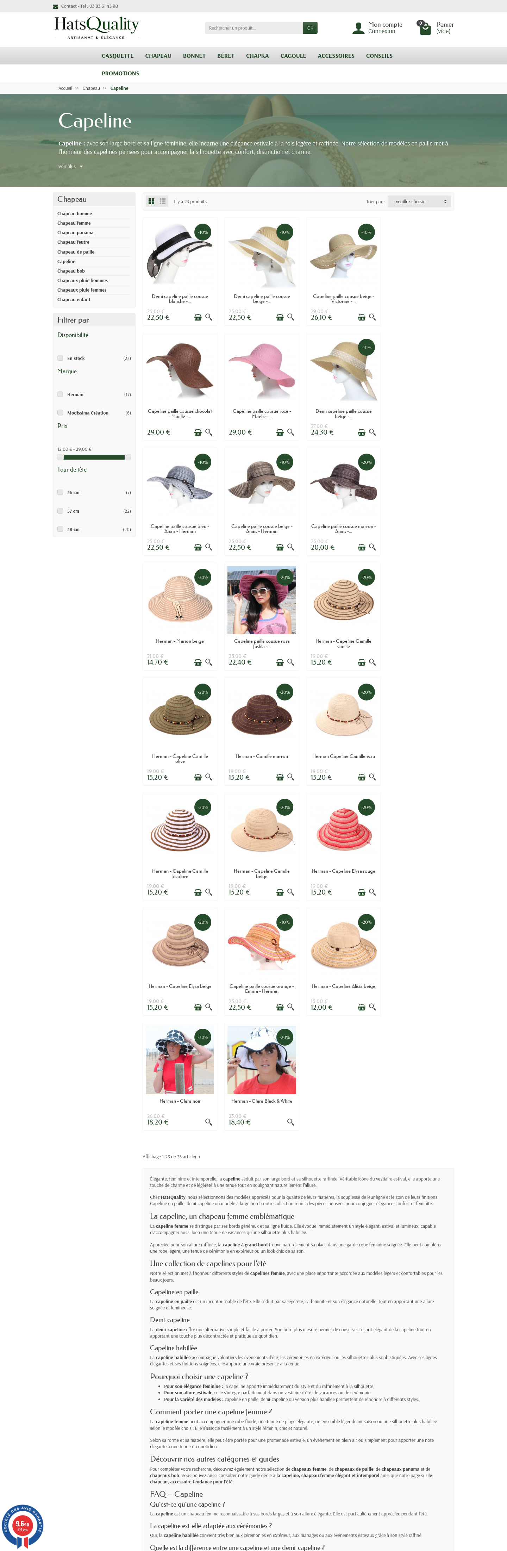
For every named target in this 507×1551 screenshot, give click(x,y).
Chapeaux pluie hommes (82, 280)
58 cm (73, 529)
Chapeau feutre (73, 242)
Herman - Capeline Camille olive (179, 635)
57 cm (73, 511)
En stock (76, 358)
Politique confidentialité (330, 1449)
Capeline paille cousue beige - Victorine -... (338, 296)
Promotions (252, 1437)
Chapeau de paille (75, 252)
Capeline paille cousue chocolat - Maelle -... (418, 296)
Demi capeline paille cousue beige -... (258, 296)
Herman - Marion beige (258, 519)
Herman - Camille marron (258, 632)
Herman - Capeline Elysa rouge (258, 747)
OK (310, 28)
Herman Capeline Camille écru (338, 632)
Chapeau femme (74, 223)
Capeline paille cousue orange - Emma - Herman (418, 747)
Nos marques (254, 1463)
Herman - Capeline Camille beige (179, 747)
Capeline (66, 261)
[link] (430, 1517)
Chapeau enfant (73, 299)
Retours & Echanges (178, 1446)
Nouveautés (252, 1446)
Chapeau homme (74, 213)
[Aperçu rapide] (207, 315)
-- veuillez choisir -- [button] (410, 201)
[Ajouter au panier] (196, 315)
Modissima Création (87, 413)
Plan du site (333, 1461)
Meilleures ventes (258, 1455)
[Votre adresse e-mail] (239, 1508)
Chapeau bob (71, 271)
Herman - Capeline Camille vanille (418, 522)
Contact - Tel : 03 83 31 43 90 (85, 6)
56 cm (73, 492)
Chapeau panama (75, 232)
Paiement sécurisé (176, 1463)
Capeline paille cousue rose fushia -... (338, 522)
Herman (75, 394)
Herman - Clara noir (258, 858)
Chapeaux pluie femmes (82, 290)
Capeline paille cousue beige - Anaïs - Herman (418, 409)
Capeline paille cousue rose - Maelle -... (179, 409)
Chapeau (72, 199)
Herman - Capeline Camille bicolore (418, 635)
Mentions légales (338, 1437)
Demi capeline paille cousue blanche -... (179, 296)
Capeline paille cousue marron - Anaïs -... (179, 522)
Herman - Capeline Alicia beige (179, 860)
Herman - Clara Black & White (338, 858)
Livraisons (169, 1437)
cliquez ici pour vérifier (303, 1488)
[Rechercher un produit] (254, 28)
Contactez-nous (337, 1470)
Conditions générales (179, 1455)
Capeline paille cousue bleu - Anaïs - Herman (338, 409)
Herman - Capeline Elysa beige (338, 745)
